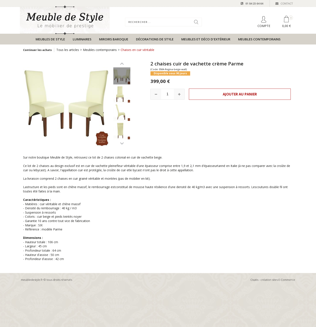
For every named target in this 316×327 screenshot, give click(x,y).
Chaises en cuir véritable (137, 50)
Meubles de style (50, 39)
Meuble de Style (61, 157)
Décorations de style (155, 39)
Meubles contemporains (259, 39)
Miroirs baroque (113, 39)
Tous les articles (67, 50)
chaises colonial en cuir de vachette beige (133, 157)
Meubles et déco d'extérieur (205, 39)
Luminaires (82, 39)
